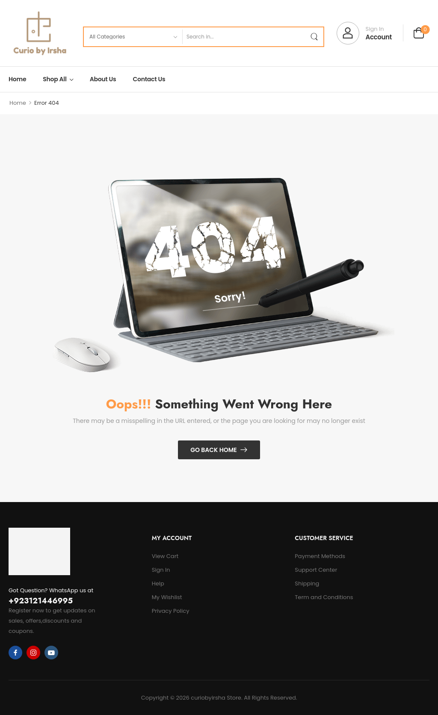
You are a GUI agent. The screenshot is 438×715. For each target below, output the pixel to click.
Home (17, 79)
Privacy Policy (170, 611)
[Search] (243, 36)
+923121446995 (41, 600)
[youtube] (51, 652)
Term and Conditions (324, 597)
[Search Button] (314, 36)
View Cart (165, 556)
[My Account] (364, 33)
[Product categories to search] (133, 36)
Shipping (307, 583)
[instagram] (33, 652)
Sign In (161, 570)
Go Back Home (213, 450)
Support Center (316, 570)
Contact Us (149, 79)
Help (158, 583)
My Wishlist (167, 597)
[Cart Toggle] (418, 34)
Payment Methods (320, 556)
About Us (103, 79)
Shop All (54, 79)
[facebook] (15, 652)
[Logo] (39, 33)
